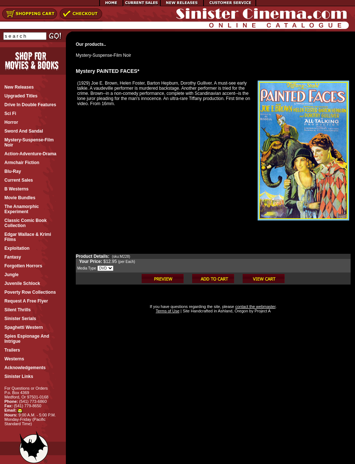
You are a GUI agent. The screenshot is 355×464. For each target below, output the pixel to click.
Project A (261, 311)
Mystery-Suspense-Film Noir (103, 55)
